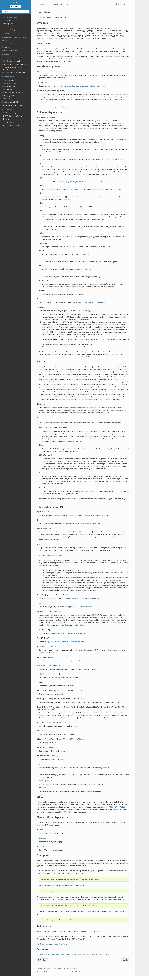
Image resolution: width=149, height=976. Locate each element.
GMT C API (6, 99)
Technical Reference (9, 44)
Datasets (5, 47)
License (6, 119)
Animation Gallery (8, 30)
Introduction (6, 20)
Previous (42, 960)
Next (125, 960)
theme (58, 972)
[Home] (37, 4)
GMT (16, 3)
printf (96, 369)
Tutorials (5, 33)
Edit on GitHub (123, 4)
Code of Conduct (8, 80)
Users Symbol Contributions (12, 61)
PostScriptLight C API (10, 102)
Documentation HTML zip (12, 125)
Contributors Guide (9, 83)
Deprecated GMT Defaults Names (14, 64)
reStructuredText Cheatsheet (12, 93)
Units (62, 534)
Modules (5, 41)
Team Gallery (7, 89)
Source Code (8, 122)
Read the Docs (77, 972)
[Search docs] (15, 11)
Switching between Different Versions (12, 68)
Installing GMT (7, 24)
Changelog (6, 58)
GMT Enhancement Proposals (12, 105)
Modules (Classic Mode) (10, 50)
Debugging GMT (8, 96)
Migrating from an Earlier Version (13, 72)
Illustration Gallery (9, 27)
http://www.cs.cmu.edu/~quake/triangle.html (52, 944)
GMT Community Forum (12, 116)
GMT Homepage (9, 113)
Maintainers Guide (8, 86)
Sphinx (47, 972)
